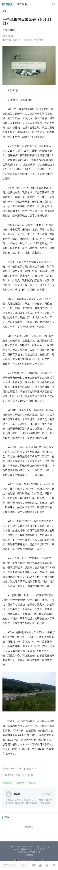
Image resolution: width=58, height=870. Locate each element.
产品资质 (29, 855)
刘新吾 (12, 29)
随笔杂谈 (8, 783)
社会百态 (32, 783)
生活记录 (20, 783)
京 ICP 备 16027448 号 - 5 (29, 852)
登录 (54, 4)
